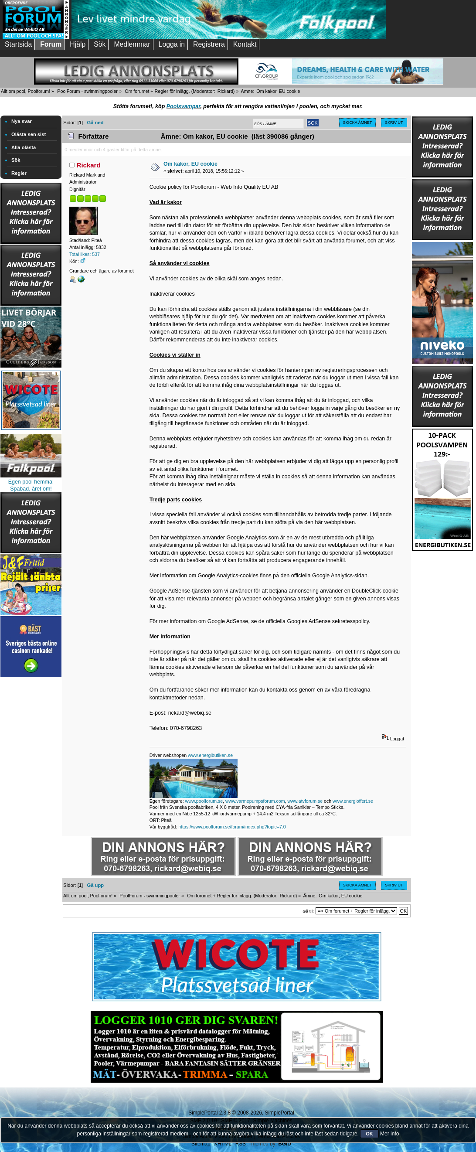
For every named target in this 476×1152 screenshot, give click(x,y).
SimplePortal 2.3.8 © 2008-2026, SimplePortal (241, 1113)
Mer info (389, 1134)
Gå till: (308, 911)
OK (369, 1133)
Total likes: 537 (84, 254)
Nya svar (21, 121)
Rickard (225, 91)
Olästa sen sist (28, 134)
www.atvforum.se (305, 801)
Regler (19, 173)
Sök (15, 160)
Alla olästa (23, 147)
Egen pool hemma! (31, 482)
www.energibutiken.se (210, 755)
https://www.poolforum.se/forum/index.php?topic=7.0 (232, 826)
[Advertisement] (30, 810)
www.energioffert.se (353, 801)
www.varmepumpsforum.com (255, 801)
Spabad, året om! (31, 489)
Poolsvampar (184, 106)
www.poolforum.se (204, 801)
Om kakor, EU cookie (190, 164)
